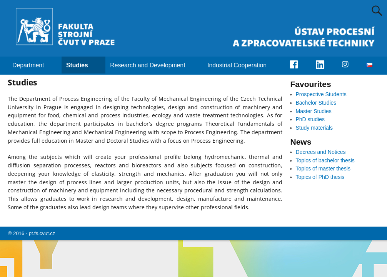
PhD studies (310, 119)
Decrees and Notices (321, 152)
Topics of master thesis (323, 168)
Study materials (314, 128)
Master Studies (314, 111)
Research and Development (152, 65)
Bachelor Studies (316, 103)
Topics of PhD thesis (320, 177)
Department (32, 65)
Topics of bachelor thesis (325, 160)
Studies (81, 65)
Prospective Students (321, 94)
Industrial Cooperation (241, 65)
